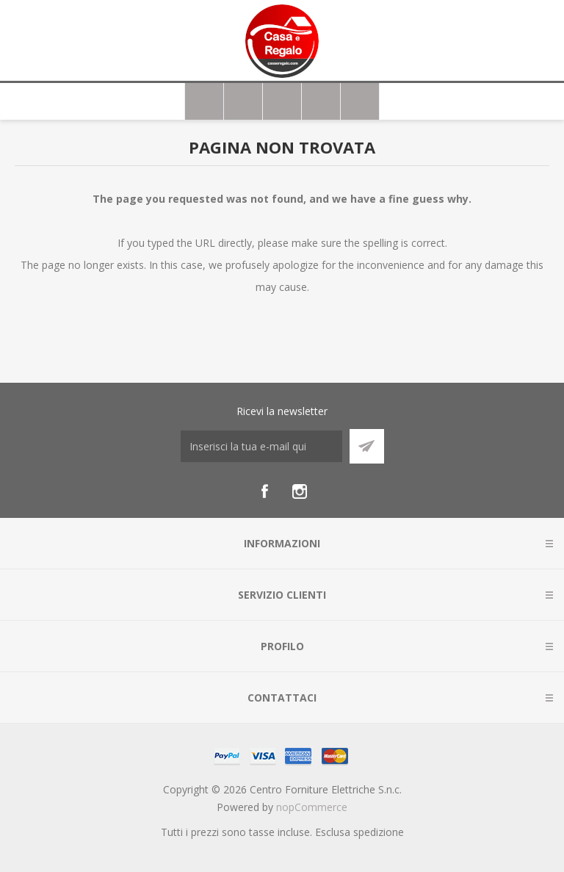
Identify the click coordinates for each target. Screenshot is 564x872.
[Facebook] (264, 491)
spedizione (378, 832)
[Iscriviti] (261, 446)
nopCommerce (311, 807)
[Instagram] (299, 491)
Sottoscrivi (367, 446)
